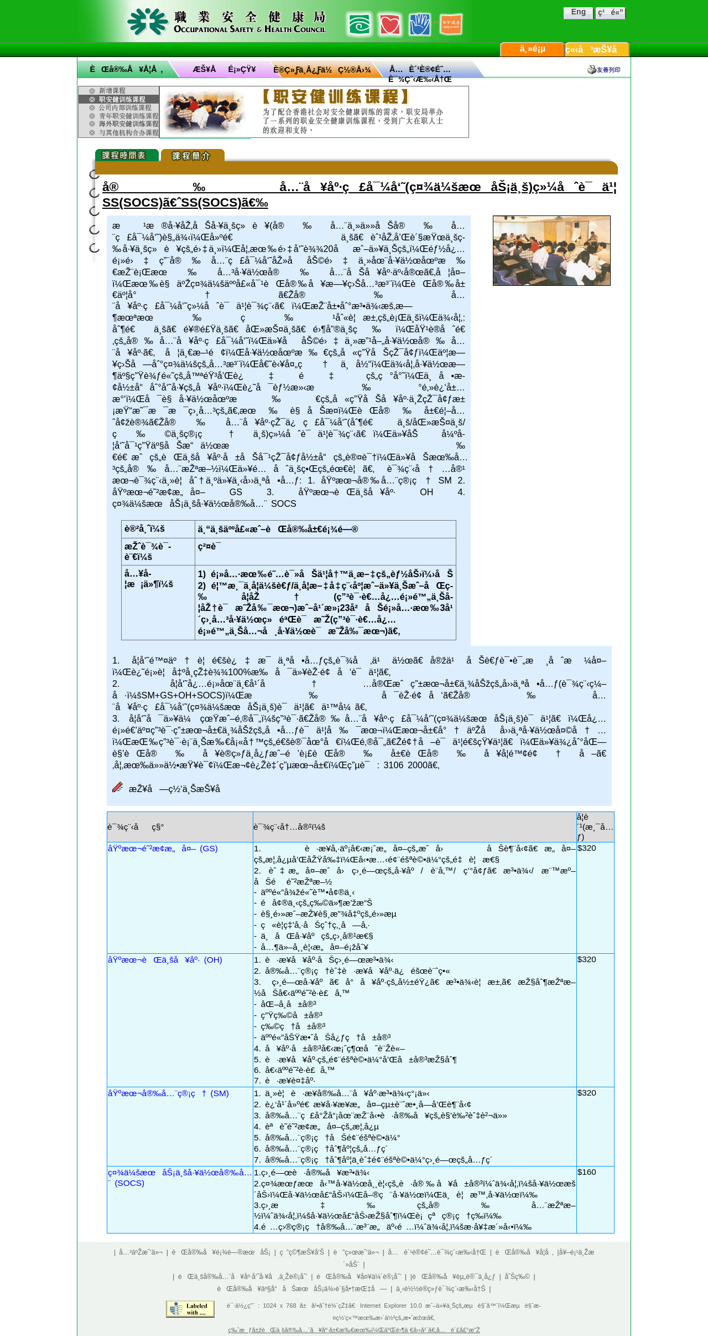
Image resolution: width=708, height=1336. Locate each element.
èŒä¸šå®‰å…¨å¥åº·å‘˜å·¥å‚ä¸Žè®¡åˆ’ (242, 1277)
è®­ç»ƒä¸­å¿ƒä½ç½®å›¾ (322, 69)
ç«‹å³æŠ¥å (598, 49)
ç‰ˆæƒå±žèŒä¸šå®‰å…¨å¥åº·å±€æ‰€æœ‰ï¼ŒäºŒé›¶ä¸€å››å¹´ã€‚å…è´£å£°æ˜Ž (354, 1330)
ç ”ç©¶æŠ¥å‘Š (302, 1252)
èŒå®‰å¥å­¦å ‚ (126, 69)
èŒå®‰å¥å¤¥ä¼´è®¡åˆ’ (358, 1277)
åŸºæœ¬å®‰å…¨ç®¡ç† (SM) (168, 1093)
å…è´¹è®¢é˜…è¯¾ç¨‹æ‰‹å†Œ (437, 1252)
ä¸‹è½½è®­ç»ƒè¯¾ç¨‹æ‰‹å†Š (441, 1289)
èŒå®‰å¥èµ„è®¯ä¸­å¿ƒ (454, 1277)
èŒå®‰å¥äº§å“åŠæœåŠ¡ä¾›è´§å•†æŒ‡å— (302, 1289)
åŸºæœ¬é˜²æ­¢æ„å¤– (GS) (163, 848)
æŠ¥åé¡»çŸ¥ (224, 69)
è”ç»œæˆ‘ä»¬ (356, 1252)
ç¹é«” (610, 12)
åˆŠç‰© (517, 1277)
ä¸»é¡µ (533, 48)
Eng (578, 11)
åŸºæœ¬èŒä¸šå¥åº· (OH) (165, 959)
